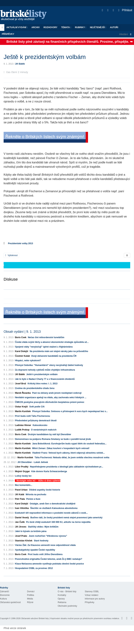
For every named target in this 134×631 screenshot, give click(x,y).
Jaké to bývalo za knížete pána (30, 531)
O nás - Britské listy (67, 591)
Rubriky (80, 27)
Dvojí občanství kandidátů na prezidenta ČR (53, 356)
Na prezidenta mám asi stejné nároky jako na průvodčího (59, 351)
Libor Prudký (21, 466)
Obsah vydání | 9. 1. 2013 (22, 331)
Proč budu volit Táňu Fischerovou (32, 416)
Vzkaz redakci (91, 595)
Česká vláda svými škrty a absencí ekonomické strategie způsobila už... (52, 342)
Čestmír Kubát (22, 356)
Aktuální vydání (17, 27)
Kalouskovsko (40, 425)
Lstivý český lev (23, 476)
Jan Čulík (20, 522)
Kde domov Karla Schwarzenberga (49, 471)
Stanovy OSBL (92, 591)
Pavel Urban (21, 490)
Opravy (61, 598)
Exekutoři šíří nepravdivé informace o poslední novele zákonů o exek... (51, 513)
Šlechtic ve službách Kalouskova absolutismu (54, 508)
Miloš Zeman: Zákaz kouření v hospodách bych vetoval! (60, 448)
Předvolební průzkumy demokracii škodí (35, 420)
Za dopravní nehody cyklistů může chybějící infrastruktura (45, 370)
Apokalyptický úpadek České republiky (35, 550)
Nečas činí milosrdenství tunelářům (46, 337)
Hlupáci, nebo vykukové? (28, 360)
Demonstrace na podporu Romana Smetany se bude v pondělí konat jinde (53, 439)
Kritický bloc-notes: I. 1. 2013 (42, 383)
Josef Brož (20, 383)
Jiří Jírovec (20, 527)
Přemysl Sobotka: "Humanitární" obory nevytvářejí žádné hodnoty (49, 365)
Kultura (3, 598)
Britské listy (25, 15)
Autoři (114, 27)
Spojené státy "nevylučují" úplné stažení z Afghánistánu (44, 347)
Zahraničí (4, 591)
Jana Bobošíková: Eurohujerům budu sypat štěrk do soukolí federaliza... (69, 443)
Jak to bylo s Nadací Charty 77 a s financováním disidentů (45, 379)
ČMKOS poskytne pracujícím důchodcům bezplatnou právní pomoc (49, 402)
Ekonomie (5, 595)
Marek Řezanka (23, 393)
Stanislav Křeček (23, 540)
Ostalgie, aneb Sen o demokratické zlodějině (52, 503)
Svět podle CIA (37, 406)
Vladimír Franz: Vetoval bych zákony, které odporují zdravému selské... (68, 453)
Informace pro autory (95, 598)
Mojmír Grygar (22, 471)
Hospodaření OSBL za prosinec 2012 (34, 568)
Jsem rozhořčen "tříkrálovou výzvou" (48, 536)
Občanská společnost (10, 602)
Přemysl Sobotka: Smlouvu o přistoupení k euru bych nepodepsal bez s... (70, 411)
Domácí (30, 591)
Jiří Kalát (19, 494)
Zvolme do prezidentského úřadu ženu (34, 388)
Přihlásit (125, 10)
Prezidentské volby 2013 (20, 243)
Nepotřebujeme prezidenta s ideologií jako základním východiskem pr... (66, 466)
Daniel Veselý (22, 517)
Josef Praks (21, 536)
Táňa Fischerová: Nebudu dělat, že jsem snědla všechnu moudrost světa (72, 457)
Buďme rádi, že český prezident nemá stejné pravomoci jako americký (66, 517)
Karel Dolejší (21, 351)
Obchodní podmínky (67, 606)
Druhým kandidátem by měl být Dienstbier (49, 434)
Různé (30, 602)
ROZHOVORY (50, 27)
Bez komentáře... (23, 485)
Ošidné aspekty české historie (44, 490)
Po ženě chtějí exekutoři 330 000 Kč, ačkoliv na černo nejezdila (58, 522)
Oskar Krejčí (21, 406)
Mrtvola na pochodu (36, 494)
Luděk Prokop (22, 429)
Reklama (62, 602)
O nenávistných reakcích (43, 429)
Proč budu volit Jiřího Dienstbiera (45, 554)
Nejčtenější (98, 27)
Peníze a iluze (33, 499)
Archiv (35, 27)
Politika (30, 595)
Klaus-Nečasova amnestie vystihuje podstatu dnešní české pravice (49, 563)
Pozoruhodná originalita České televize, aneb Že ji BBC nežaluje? (48, 559)
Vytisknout (11, 255)
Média (30, 598)
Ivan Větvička (22, 508)
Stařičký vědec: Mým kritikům (43, 527)
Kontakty (62, 595)
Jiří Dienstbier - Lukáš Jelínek (32, 462)
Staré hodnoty (41, 540)
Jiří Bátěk (20, 64)
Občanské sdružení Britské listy (35, 618)
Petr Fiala (20, 499)
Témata (66, 27)
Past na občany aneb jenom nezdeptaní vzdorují (56, 393)
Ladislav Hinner (23, 425)
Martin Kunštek (23, 411)
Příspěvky (8, 34)
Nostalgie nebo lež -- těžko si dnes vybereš (38, 480)
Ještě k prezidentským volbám (42, 374)
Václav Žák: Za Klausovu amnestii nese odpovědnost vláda (45, 545)
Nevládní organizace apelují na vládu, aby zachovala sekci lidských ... (50, 397)
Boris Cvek (20, 337)
